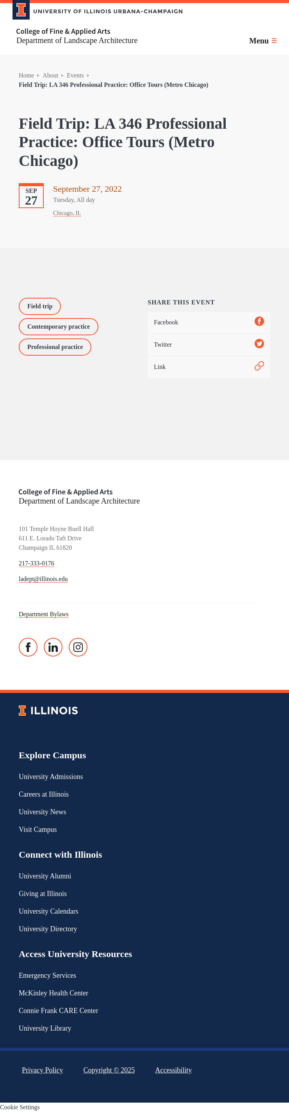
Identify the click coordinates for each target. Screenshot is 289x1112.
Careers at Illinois (44, 794)
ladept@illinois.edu (43, 579)
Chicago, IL (67, 213)
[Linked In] (53, 647)
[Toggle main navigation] (263, 41)
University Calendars (48, 911)
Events (75, 75)
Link (209, 367)
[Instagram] (78, 647)
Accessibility (173, 1070)
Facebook (209, 323)
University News (42, 812)
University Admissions (51, 777)
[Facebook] (28, 647)
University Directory (48, 929)
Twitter (209, 345)
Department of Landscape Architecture (76, 40)
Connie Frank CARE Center (58, 1011)
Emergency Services (47, 975)
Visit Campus (38, 829)
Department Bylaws (44, 614)
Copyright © (109, 1070)
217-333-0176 (36, 563)
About (50, 75)
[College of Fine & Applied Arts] (94, 32)
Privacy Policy (42, 1070)
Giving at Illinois (43, 894)
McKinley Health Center (53, 993)
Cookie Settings (20, 1107)
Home (26, 75)
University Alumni (45, 876)
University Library (45, 1028)
